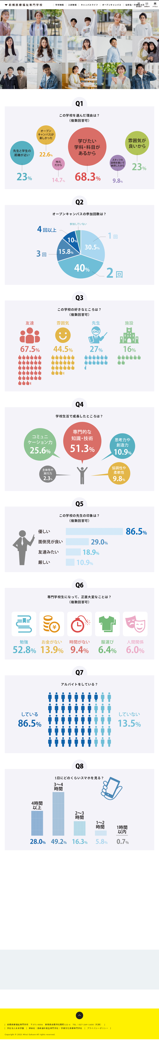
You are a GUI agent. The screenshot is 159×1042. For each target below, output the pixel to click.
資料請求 (139, 4)
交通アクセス (155, 4)
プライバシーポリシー (98, 1031)
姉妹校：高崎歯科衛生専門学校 (44, 1031)
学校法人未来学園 (15, 1031)
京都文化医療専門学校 (72, 1031)
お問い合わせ (147, 4)
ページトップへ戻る (79, 1018)
